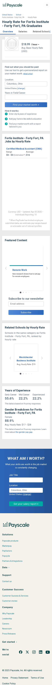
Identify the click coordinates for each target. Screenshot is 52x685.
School (18, 15)
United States (7, 15)
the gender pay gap (24, 432)
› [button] (29, 268)
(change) (21, 88)
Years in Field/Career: (15, 93)
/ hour (34, 44)
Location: (9, 79)
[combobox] (26, 83)
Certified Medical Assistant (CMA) (24, 148)
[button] (8, 31)
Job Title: (13, 475)
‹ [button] (23, 268)
